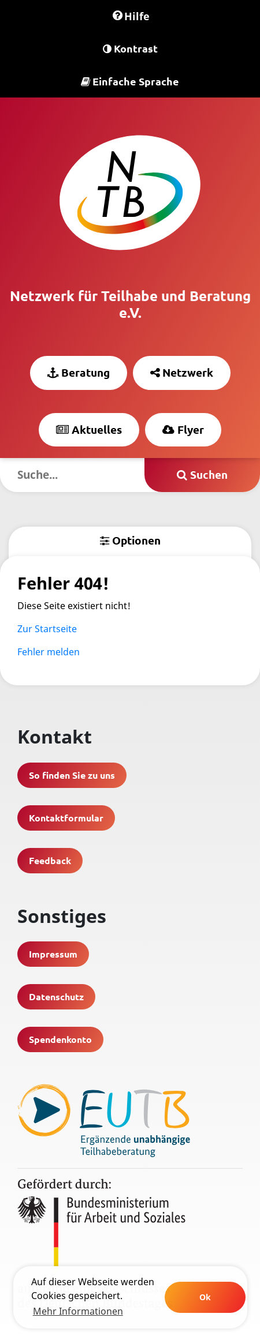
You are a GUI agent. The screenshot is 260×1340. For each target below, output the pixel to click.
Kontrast (130, 48)
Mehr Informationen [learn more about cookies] (78, 1311)
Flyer (183, 429)
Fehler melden (48, 651)
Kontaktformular (66, 818)
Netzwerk (181, 372)
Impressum (53, 954)
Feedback (50, 860)
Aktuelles (89, 429)
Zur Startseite (47, 628)
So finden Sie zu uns (72, 775)
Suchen (202, 474)
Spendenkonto (60, 1039)
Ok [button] (205, 1297)
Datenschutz (56, 996)
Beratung (78, 372)
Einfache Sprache (130, 81)
